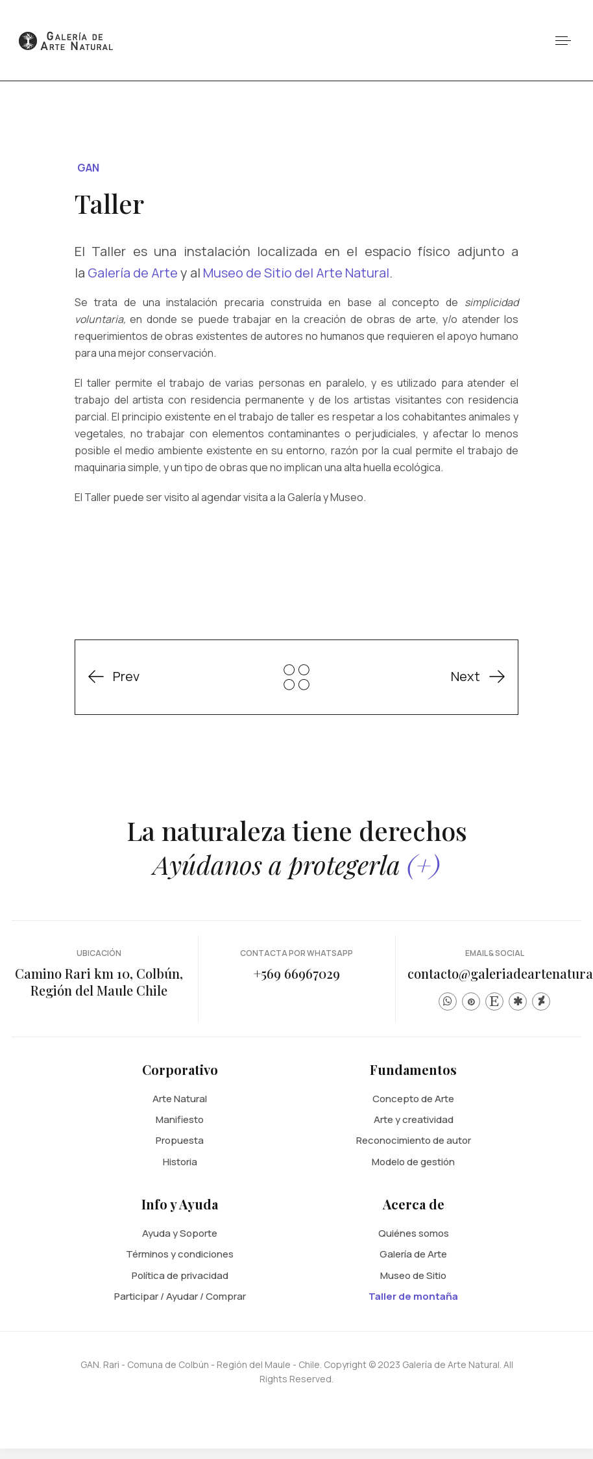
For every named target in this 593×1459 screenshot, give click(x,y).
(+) (423, 864)
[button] (562, 40)
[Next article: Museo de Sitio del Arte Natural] (468, 676)
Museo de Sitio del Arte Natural (296, 272)
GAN (88, 168)
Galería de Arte (133, 272)
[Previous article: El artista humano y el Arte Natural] (123, 676)
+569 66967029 (297, 973)
